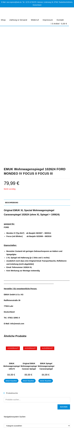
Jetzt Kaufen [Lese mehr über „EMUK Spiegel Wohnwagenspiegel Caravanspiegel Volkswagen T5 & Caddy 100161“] (45, 257)
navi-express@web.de (19, 339)
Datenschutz (30, 422)
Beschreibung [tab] (11, 79)
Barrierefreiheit (58, 422)
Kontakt (60, 20)
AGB (22, 422)
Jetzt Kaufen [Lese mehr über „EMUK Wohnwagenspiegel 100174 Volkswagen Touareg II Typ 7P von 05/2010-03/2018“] (11, 257)
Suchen (63, 283)
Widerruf (35, 20)
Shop (6, 369)
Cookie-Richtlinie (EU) (43, 422)
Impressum (48, 20)
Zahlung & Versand (18, 20)
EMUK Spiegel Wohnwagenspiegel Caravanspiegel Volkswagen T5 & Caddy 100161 (46, 245)
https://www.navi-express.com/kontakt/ (25, 347)
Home (6, 366)
